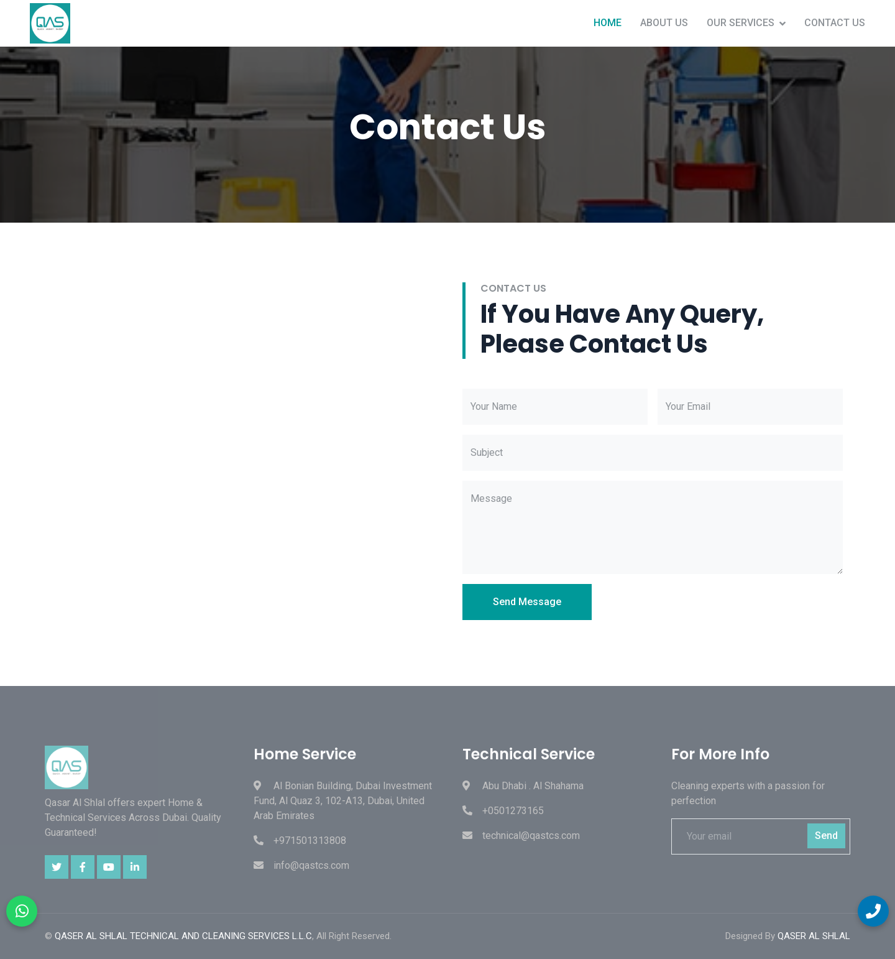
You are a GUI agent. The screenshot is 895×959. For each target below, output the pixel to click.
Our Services (740, 23)
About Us (664, 23)
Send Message (527, 602)
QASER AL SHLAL (814, 936)
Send (826, 835)
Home (608, 23)
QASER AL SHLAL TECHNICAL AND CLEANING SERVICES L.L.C (183, 936)
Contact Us (834, 23)
